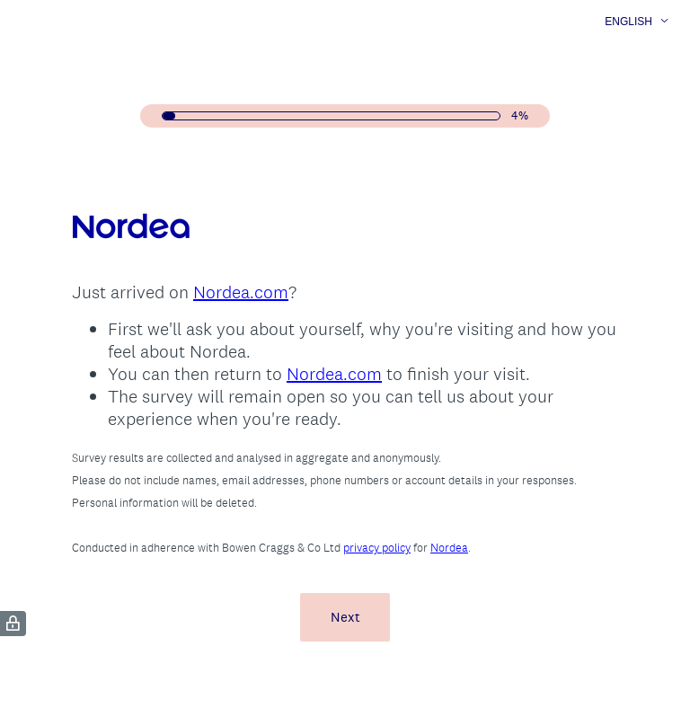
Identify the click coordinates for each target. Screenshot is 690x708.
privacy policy (377, 547)
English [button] (628, 21)
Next (345, 616)
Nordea (449, 547)
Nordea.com (240, 292)
